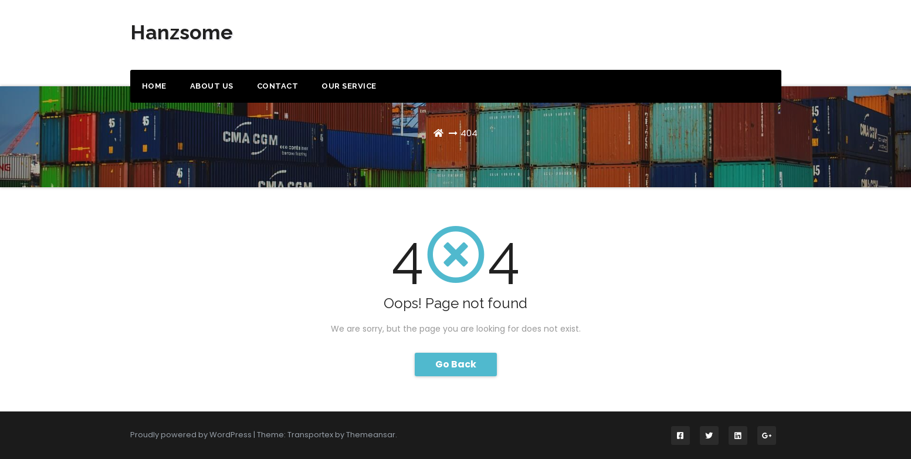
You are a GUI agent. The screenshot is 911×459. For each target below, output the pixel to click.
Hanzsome (181, 32)
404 (468, 133)
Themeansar (370, 434)
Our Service (349, 86)
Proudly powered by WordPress (191, 434)
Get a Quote (730, 36)
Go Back (455, 364)
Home (154, 86)
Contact (278, 86)
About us (211, 86)
